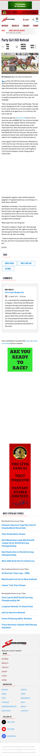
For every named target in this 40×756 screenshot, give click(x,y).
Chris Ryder (9, 263)
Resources (25, 698)
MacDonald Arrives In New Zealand (19, 579)
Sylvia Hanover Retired (13, 612)
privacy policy (31, 752)
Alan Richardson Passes (13, 534)
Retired (8, 268)
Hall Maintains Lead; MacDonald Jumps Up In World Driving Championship (18, 543)
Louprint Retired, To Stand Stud (17, 606)
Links (23, 694)
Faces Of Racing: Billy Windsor (17, 618)
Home (4, 680)
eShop (35, 25)
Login (27, 19)
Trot (4, 698)
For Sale (5, 702)
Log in (28, 341)
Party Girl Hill (21, 118)
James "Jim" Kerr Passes (13, 585)
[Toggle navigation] (36, 19)
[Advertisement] (20, 407)
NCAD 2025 (6, 711)
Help (23, 702)
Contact (24, 711)
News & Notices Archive (17, 30)
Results (15, 25)
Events (24, 690)
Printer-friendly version (23, 46)
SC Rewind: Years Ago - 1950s (16, 573)
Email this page (7, 46)
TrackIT (26, 25)
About (23, 706)
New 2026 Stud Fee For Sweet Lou (18, 561)
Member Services (9, 706)
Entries (5, 25)
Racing (5, 690)
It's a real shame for (14, 292)
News (3, 30)
